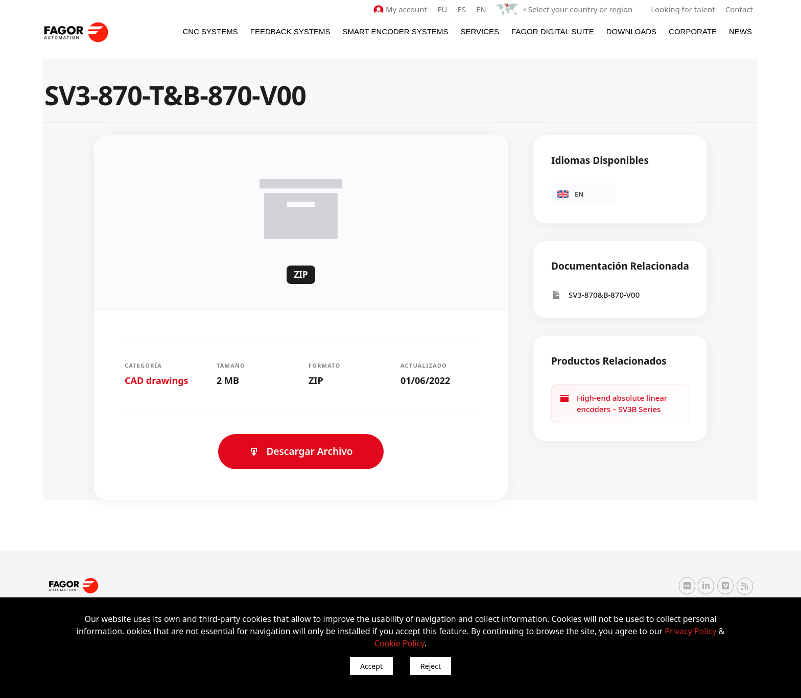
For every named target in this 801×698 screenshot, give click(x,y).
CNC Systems (210, 31)
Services (479, 31)
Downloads (631, 31)
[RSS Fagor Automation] (745, 586)
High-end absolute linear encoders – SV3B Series (613, 404)
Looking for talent (683, 9)
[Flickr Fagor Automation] (687, 585)
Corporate (693, 31)
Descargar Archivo (300, 451)
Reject (430, 666)
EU (442, 9)
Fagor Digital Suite (552, 31)
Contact (739, 9)
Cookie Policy (399, 643)
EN (481, 9)
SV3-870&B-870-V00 (595, 295)
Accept (371, 666)
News (740, 31)
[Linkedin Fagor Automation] (706, 585)
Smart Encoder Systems (395, 31)
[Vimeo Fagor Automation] (725, 585)
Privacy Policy (690, 631)
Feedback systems (290, 31)
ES (461, 9)
